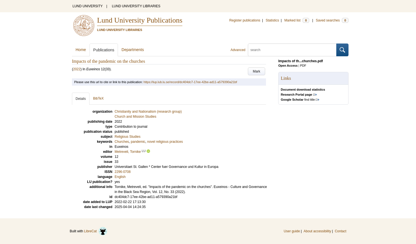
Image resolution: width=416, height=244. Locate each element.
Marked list (296, 20)
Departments (133, 49)
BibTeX (98, 98)
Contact (340, 231)
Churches (122, 142)
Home (81, 49)
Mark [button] (256, 71)
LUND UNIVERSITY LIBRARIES (136, 6)
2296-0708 (122, 172)
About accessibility (317, 231)
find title (298, 99)
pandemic (138, 142)
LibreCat (95, 231)
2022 (77, 69)
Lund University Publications (139, 20)
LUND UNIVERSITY (87, 6)
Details (81, 99)
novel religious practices (165, 142)
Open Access (288, 65)
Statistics (272, 20)
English (120, 177)
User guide (292, 231)
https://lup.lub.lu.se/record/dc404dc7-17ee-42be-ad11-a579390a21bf (190, 82)
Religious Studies (128, 137)
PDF (303, 65)
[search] (292, 50)
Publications (103, 50)
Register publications (244, 20)
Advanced (238, 50)
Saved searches (332, 20)
